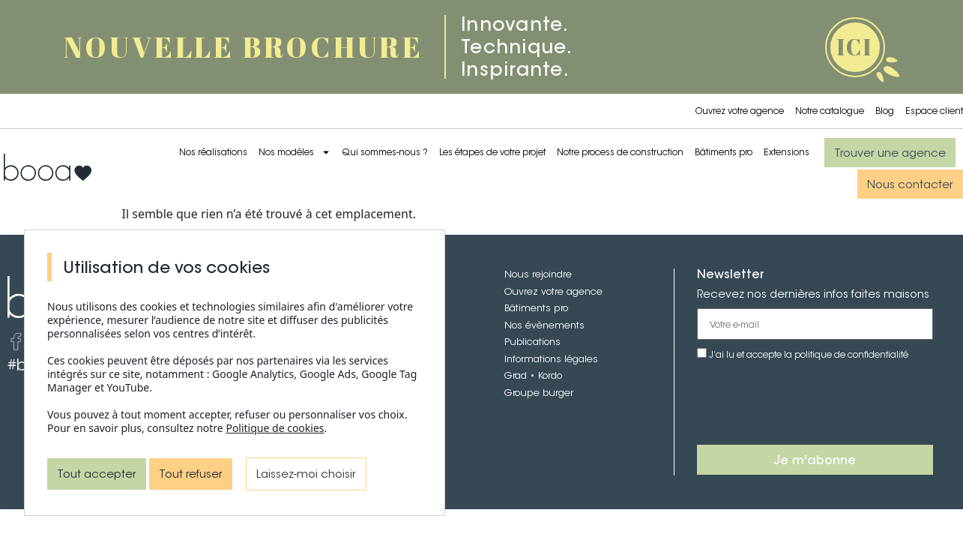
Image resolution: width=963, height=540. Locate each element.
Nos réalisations (213, 152)
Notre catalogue (829, 110)
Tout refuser (191, 473)
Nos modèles (294, 152)
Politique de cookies (275, 428)
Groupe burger (538, 392)
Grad (515, 375)
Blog (884, 110)
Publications (532, 341)
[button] (890, 152)
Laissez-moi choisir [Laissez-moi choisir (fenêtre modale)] (306, 473)
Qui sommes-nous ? (385, 152)
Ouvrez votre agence (739, 110)
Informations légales (551, 358)
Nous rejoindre (538, 274)
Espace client (934, 110)
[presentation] (811, 403)
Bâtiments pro (723, 152)
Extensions (786, 152)
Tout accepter (96, 473)
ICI (854, 47)
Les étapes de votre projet (492, 152)
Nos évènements (544, 325)
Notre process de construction (620, 152)
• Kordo (544, 375)
